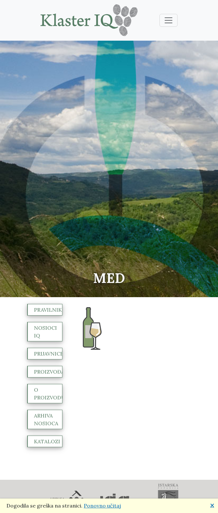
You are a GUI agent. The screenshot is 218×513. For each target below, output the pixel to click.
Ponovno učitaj (102, 505)
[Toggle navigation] (168, 20)
